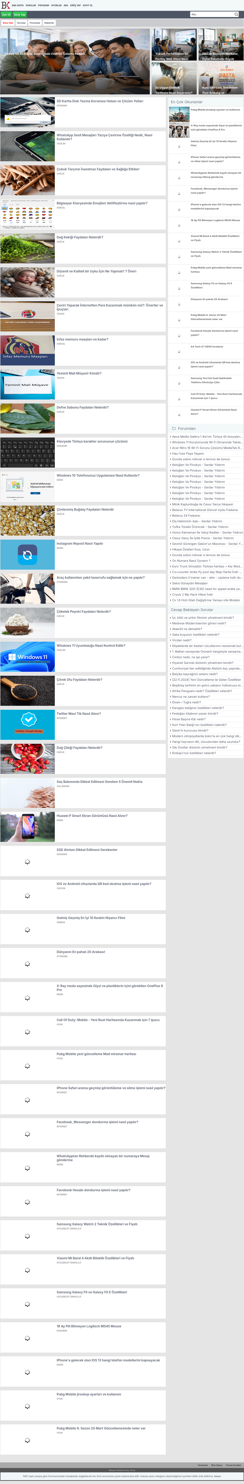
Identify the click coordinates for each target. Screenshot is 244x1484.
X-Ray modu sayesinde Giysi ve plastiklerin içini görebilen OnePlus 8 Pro (216, 127)
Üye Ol (6, 14)
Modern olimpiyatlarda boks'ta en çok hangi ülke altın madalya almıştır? (207, 736)
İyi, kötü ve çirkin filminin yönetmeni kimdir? (203, 618)
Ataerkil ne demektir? (187, 629)
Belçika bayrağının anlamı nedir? (195, 674)
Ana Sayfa (17, 5)
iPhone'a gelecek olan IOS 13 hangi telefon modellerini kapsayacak (108, 1360)
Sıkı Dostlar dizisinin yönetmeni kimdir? (199, 747)
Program (43, 5)
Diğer (60, 480)
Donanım (62, 105)
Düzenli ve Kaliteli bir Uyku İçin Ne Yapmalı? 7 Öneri (96, 271)
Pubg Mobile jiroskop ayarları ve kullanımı (89, 1394)
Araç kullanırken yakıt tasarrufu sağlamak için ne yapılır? (101, 577)
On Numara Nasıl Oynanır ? (191, 561)
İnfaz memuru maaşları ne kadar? (82, 339)
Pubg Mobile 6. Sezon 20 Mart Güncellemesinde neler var (101, 1428)
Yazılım (61, 143)
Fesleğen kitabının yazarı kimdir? (195, 713)
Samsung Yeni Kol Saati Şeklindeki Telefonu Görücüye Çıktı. (211, 380)
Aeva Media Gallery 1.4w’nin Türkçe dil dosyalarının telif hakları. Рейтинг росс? (207, 436)
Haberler (49, 22)
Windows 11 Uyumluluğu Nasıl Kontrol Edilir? (91, 646)
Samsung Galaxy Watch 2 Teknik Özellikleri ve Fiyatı (97, 1224)
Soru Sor (8, 22)
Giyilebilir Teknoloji (69, 1228)
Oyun (60, 1024)
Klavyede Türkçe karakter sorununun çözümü (92, 441)
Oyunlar (56, 5)
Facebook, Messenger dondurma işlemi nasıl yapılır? (97, 1122)
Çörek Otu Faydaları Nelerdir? (79, 680)
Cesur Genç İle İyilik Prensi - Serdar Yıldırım (203, 538)
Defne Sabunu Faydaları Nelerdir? (83, 407)
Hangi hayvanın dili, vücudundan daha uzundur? (206, 742)
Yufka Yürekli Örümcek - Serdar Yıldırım (200, 527)
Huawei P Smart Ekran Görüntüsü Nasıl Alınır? (92, 816)
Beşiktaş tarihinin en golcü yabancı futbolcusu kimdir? (207, 685)
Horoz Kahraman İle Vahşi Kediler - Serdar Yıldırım (207, 532)
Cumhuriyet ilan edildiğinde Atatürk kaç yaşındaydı (207, 668)
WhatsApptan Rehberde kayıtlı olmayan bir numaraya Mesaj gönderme (216, 174)
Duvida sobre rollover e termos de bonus (201, 459)
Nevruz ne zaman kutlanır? (191, 696)
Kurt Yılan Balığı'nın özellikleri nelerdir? (199, 725)
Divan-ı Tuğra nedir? (186, 702)
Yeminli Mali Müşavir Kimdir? (79, 373)
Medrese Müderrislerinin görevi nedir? (199, 623)
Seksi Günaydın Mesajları (190, 583)
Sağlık (60, 173)
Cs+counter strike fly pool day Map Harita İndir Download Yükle (207, 572)
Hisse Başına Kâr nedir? (189, 719)
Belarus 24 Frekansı (186, 515)
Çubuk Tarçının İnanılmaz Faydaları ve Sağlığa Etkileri (98, 169)
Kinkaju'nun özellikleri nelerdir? (194, 753)
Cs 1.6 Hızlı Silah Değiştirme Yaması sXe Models (206, 600)
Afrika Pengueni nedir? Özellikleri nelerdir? (202, 691)
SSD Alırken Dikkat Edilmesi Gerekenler (87, 850)
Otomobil (62, 582)
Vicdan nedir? (181, 640)
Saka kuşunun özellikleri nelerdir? (195, 634)
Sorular (31, 5)
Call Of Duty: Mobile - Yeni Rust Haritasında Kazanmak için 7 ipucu (108, 1020)
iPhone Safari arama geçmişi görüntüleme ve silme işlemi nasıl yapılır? (111, 1088)
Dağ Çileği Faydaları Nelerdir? (79, 748)
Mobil (60, 548)
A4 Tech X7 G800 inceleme (207, 346)
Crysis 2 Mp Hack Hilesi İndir (192, 594)
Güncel (61, 207)
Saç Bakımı (63, 786)
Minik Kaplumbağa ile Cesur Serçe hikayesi (202, 504)
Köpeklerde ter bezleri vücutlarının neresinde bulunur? (207, 646)
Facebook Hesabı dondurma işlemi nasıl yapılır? (93, 1190)
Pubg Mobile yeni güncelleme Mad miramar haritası (96, 1054)
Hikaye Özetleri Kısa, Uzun (191, 549)
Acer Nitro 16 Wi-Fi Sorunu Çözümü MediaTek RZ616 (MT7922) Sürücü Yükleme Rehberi (207, 448)
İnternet (62, 718)
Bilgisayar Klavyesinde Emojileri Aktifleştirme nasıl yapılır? (102, 203)
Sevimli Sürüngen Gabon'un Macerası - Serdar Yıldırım (207, 544)
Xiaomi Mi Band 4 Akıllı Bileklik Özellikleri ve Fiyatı (95, 1258)
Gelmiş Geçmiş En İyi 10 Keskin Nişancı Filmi (91, 918)
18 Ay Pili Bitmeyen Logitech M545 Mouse (89, 1326)
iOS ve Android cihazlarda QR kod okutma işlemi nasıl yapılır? (104, 884)
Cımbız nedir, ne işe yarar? (191, 657)
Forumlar (35, 22)
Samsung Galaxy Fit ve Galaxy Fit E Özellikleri (92, 1292)
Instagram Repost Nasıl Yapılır (80, 543)
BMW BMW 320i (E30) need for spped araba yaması (207, 589)
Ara (66, 5)
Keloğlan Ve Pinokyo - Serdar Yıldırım (198, 465)
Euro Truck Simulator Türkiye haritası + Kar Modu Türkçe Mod (207, 566)
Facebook (203, 1465)
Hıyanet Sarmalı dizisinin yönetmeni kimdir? (202, 663)
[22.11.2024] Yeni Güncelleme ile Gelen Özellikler (206, 680)
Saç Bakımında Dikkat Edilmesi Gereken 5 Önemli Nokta (99, 782)
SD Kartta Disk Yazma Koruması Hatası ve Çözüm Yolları (100, 101)
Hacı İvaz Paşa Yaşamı (188, 453)
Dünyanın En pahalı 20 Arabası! (81, 952)
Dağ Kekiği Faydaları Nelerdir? (80, 237)
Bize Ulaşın (216, 1465)
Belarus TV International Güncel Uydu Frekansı (205, 510)
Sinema (61, 922)
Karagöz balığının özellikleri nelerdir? (198, 708)
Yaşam (60, 313)
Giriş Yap (75, 5)
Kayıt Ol (88, 5)
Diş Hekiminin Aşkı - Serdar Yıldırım (197, 521)
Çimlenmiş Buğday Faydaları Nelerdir (85, 509)
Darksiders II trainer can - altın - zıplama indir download (207, 577)
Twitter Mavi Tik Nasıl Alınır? (79, 714)
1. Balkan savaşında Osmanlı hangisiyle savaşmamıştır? (207, 651)
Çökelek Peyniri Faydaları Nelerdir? (84, 611)
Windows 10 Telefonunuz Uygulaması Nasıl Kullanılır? (98, 475)
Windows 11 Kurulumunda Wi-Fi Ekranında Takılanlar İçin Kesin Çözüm (207, 442)
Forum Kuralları (233, 1465)
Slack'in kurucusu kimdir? (190, 730)
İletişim (217, 1476)
